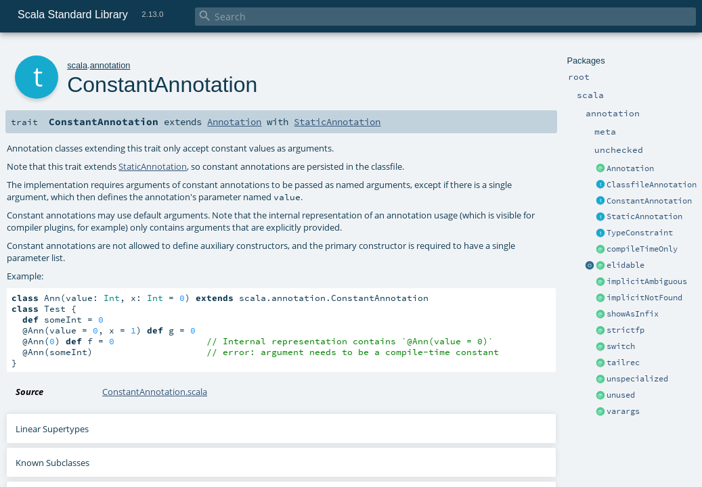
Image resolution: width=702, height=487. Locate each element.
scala (77, 65)
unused (621, 395)
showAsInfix (633, 314)
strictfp (625, 330)
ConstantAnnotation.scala (154, 392)
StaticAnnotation (644, 216)
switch (621, 346)
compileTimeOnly (642, 249)
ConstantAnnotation (649, 201)
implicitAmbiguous (647, 281)
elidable (625, 265)
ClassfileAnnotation (652, 184)
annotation (110, 65)
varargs (623, 411)
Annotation (630, 168)
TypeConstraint (640, 232)
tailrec (623, 362)
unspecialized (637, 379)
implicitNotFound (644, 297)
